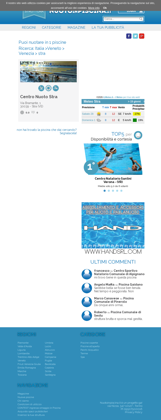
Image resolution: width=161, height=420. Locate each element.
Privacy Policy (133, 412)
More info (94, 7)
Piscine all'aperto (90, 346)
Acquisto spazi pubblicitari (33, 411)
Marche (22, 371)
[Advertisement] (113, 65)
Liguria (22, 349)
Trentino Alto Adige (28, 357)
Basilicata (50, 364)
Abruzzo (50, 349)
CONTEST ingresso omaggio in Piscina (39, 407)
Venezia (26, 53)
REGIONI (29, 28)
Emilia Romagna (27, 367)
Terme (84, 353)
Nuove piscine (26, 397)
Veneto (54, 48)
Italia (39, 48)
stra (41, 53)
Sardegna (50, 374)
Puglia (48, 360)
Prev (87, 166)
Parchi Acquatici (89, 349)
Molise (48, 353)
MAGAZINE (76, 28)
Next (139, 166)
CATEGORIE (51, 28)
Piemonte (23, 342)
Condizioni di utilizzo (30, 404)
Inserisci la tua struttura (31, 415)
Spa (82, 357)
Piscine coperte (89, 342)
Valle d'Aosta (25, 346)
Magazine (23, 393)
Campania (50, 357)
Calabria (49, 367)
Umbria (49, 342)
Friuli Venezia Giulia (29, 364)
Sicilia (48, 371)
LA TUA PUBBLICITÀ (108, 28)
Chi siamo (23, 400)
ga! (140, 402)
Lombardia (24, 353)
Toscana (22, 374)
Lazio (48, 346)
